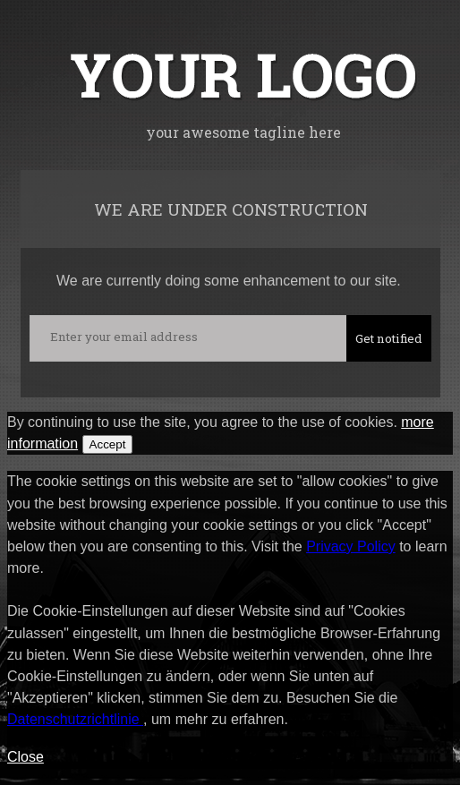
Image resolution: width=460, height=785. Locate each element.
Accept (107, 444)
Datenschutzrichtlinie (75, 719)
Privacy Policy (351, 546)
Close (25, 756)
